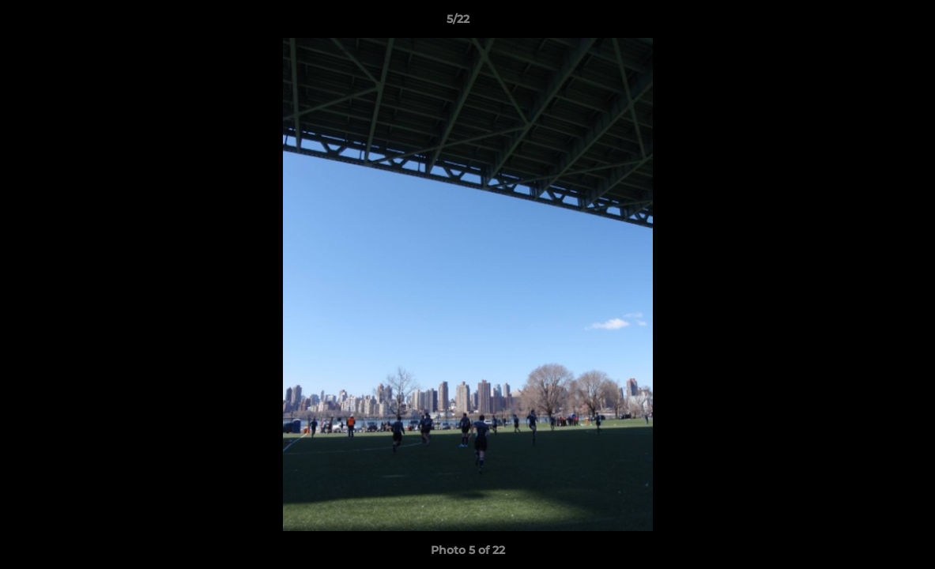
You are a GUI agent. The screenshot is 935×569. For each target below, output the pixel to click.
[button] (868, 23)
